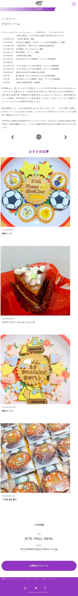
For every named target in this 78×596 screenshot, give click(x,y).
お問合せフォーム (39, 565)
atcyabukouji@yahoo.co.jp (39, 549)
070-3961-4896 (39, 538)
